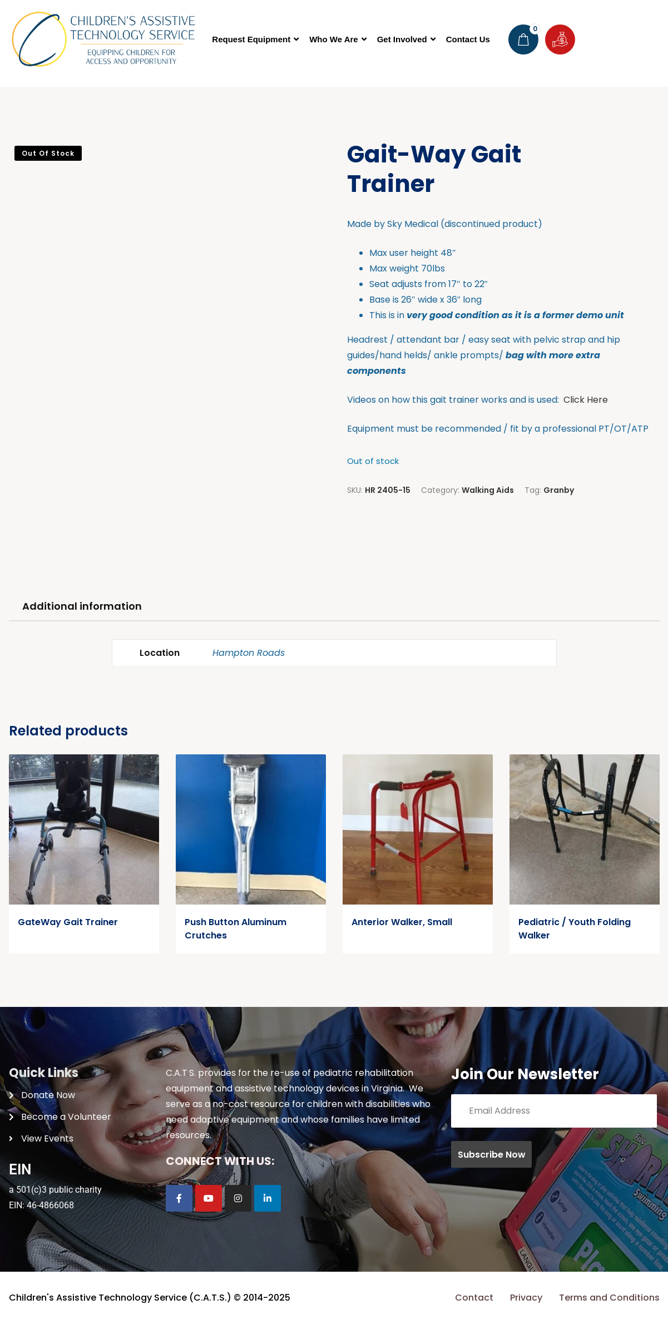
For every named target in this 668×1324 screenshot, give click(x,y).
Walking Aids (488, 490)
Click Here (585, 399)
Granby (558, 490)
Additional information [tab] (82, 606)
